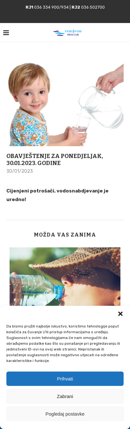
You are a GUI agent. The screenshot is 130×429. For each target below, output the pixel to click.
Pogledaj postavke (65, 414)
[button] (120, 314)
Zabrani (65, 396)
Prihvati (65, 378)
